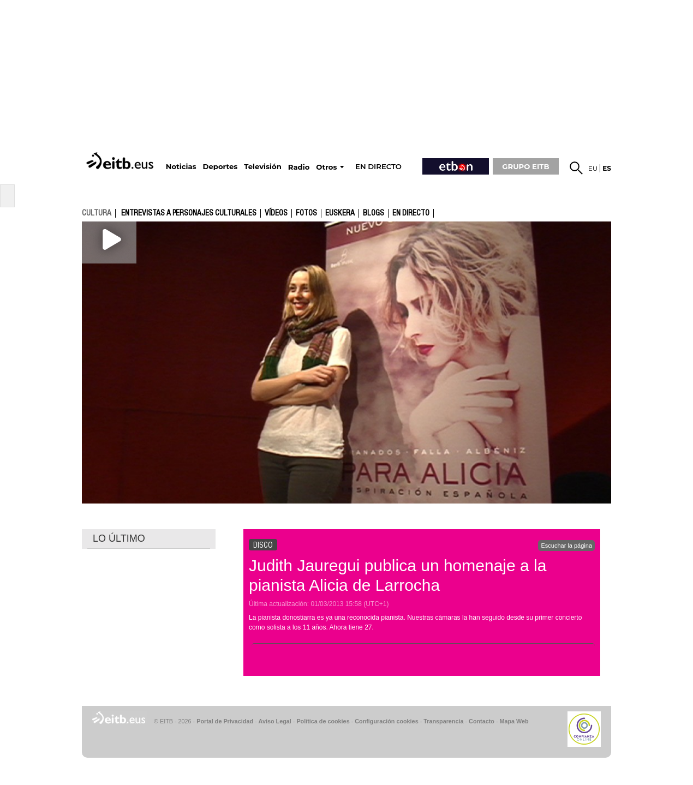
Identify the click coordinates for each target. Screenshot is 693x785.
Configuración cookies (386, 721)
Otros (326, 167)
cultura (96, 213)
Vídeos (276, 213)
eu (593, 168)
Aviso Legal (275, 721)
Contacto (481, 721)
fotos (306, 213)
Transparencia (443, 721)
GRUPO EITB (525, 166)
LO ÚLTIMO (119, 538)
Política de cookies (322, 721)
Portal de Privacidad (224, 721)
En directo (410, 213)
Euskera (340, 213)
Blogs (373, 213)
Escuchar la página (566, 545)
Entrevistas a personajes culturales (188, 213)
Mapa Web (513, 721)
